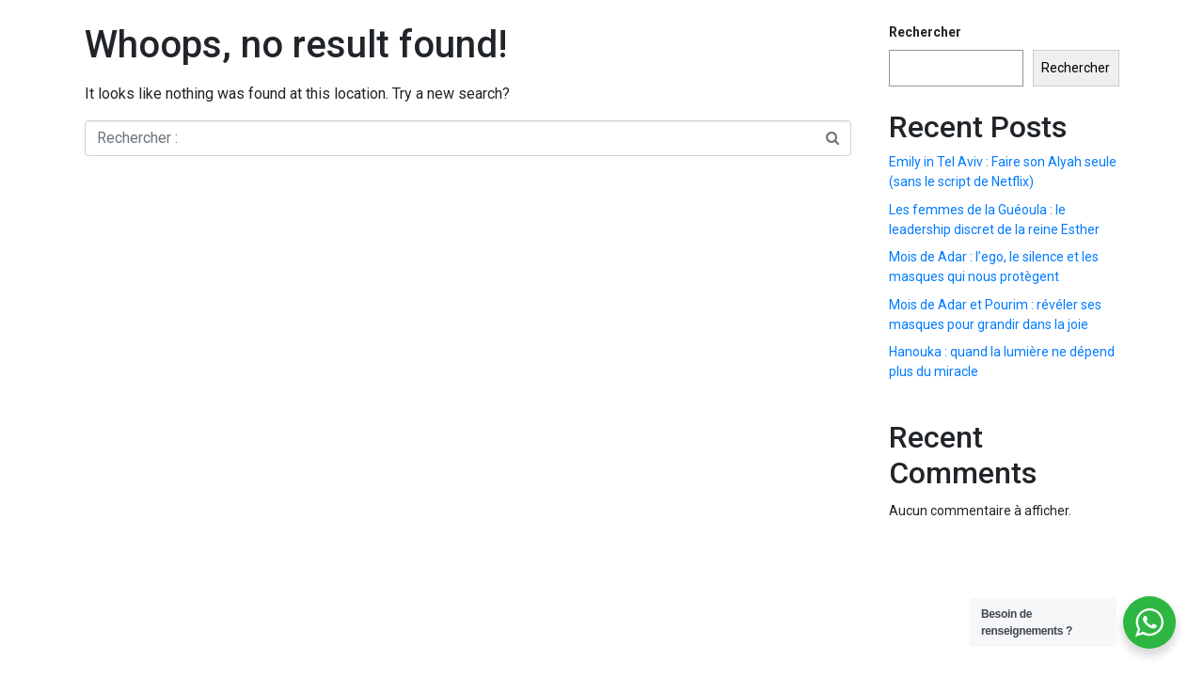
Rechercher (925, 31)
